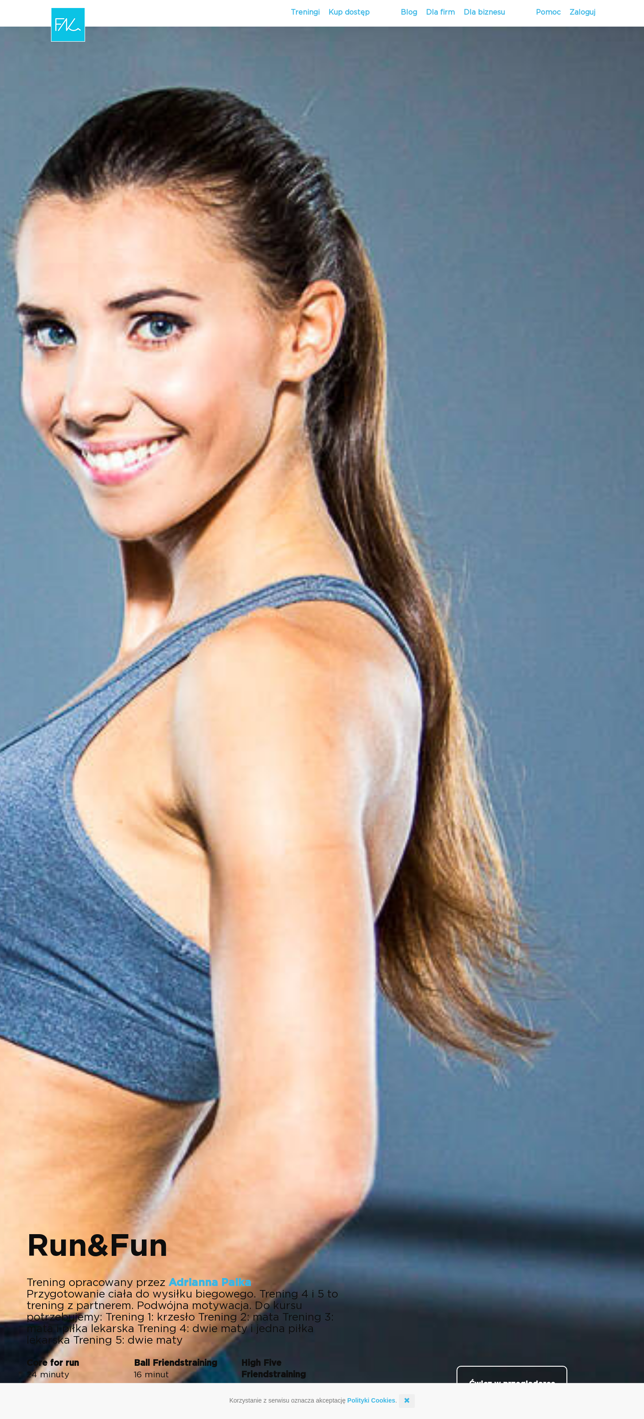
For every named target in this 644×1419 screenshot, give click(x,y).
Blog (409, 12)
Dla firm (440, 12)
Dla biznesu (484, 12)
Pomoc (548, 12)
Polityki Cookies (371, 1400)
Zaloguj (582, 12)
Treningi (305, 12)
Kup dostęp (349, 12)
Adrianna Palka (209, 1283)
